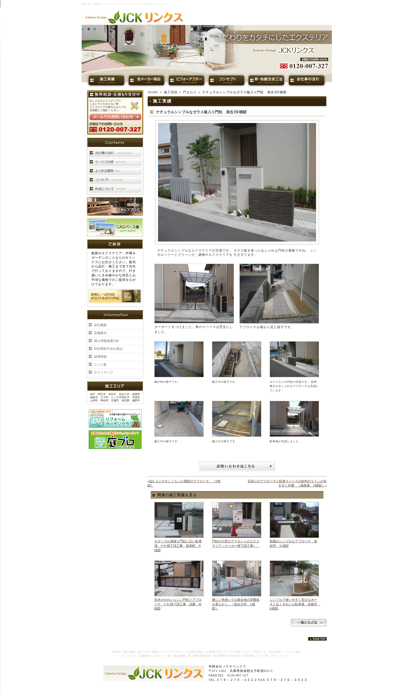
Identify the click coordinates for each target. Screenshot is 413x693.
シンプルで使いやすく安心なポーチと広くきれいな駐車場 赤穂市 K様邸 (295, 604)
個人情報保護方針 (106, 341)
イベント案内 (292, 651)
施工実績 (171, 92)
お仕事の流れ (195, 651)
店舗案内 (100, 333)
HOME (153, 92)
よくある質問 (272, 651)
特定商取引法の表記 (108, 349)
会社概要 (100, 325)
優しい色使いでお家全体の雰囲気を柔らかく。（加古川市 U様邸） (235, 604)
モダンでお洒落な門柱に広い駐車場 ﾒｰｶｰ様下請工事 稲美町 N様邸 (178, 545)
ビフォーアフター (172, 651)
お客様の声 (213, 651)
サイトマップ (103, 372)
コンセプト (129, 655)
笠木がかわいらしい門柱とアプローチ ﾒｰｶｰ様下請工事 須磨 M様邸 (178, 604)
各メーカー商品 (148, 651)
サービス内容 (232, 651)
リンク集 (100, 364)
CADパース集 (162, 655)
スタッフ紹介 (252, 651)
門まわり (190, 92)
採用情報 (100, 356)
